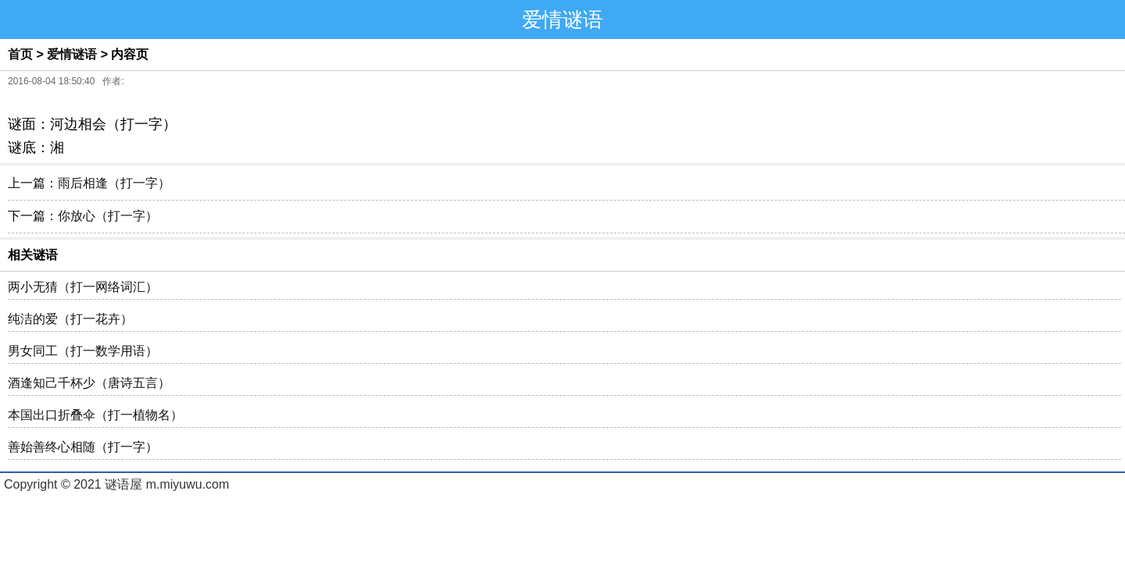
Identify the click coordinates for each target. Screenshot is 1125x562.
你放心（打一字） (108, 215)
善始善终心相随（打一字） (83, 447)
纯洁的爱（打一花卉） (70, 318)
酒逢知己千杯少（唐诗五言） (89, 382)
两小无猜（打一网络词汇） (83, 286)
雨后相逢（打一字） (114, 183)
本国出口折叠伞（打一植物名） (95, 415)
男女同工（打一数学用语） (83, 350)
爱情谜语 (72, 54)
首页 (20, 54)
